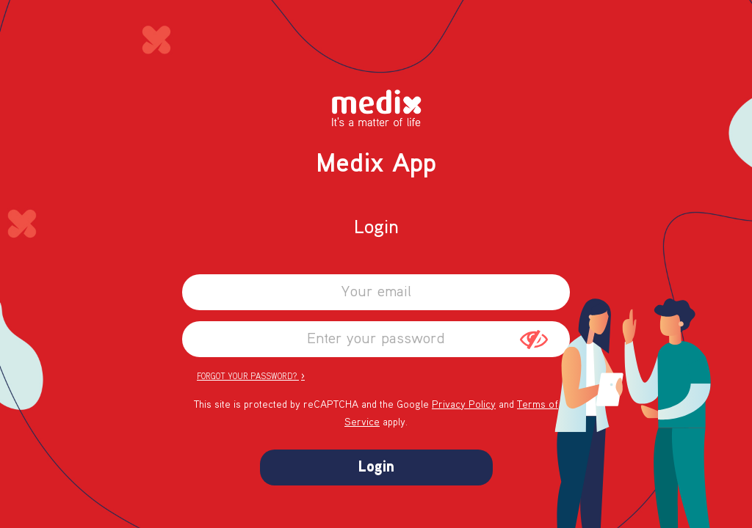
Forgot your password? (251, 375)
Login (376, 467)
